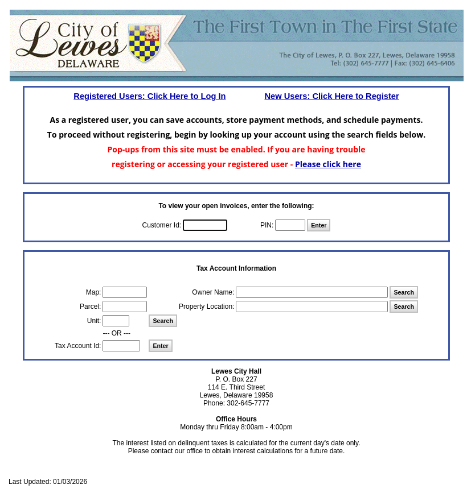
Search (404, 292)
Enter (318, 225)
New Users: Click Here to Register (331, 96)
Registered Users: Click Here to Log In (149, 96)
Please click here (328, 164)
